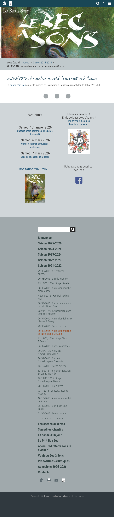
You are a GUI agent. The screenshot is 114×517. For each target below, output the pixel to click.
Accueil (26, 62)
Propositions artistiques (54, 461)
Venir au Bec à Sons (51, 455)
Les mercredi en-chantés (50, 418)
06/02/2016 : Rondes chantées (54, 346)
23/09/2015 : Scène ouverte (52, 413)
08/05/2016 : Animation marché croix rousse (54, 289)
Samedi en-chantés (50, 429)
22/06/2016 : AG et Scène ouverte (51, 272)
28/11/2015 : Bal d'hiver (50, 385)
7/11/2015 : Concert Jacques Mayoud (53, 392)
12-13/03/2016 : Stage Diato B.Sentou (52, 340)
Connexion (79, 496)
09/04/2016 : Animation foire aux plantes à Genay (55, 320)
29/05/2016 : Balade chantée (53, 278)
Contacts (44, 472)
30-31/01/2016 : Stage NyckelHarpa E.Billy (49, 352)
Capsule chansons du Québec (35, 156)
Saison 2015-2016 (42, 62)
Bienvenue (45, 238)
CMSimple (45, 496)
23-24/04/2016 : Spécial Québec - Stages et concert (55, 312)
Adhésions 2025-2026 (52, 466)
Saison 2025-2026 (50, 243)
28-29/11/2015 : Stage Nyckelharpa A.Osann (49, 380)
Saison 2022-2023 (50, 260)
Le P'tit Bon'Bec (48, 440)
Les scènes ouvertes (51, 424)
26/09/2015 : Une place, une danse (52, 407)
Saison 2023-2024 (50, 254)
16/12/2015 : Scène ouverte (52, 366)
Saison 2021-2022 (50, 265)
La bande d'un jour (50, 435)
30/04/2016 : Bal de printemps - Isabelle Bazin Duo (54, 305)
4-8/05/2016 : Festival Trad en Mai (53, 297)
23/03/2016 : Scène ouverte (52, 326)
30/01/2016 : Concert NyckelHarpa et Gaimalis (50, 360)
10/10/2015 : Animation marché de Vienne (54, 400)
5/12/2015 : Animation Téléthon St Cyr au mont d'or (54, 372)
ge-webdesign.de (66, 496)
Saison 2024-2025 (50, 249)
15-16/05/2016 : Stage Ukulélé (53, 283)
